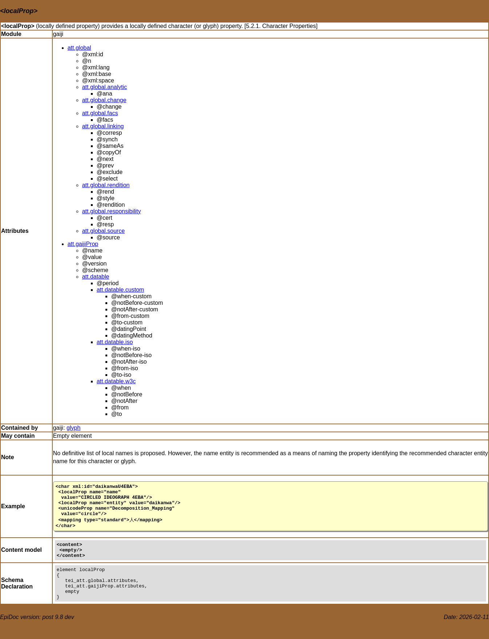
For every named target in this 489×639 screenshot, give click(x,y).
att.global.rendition (106, 185)
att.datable (95, 277)
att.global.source (103, 231)
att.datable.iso (115, 342)
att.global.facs (100, 113)
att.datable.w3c (116, 381)
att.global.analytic (104, 87)
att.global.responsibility (111, 211)
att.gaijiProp (83, 244)
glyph (73, 428)
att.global (79, 48)
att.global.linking (103, 126)
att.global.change (104, 100)
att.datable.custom (120, 290)
